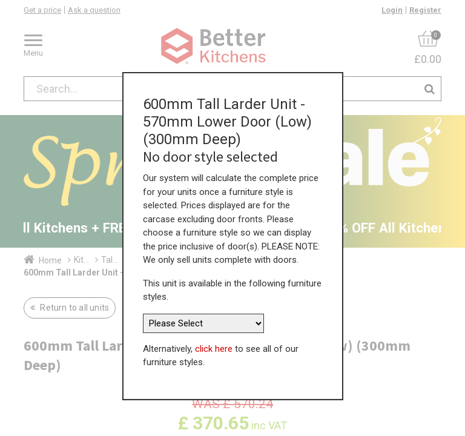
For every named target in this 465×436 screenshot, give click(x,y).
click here (213, 335)
